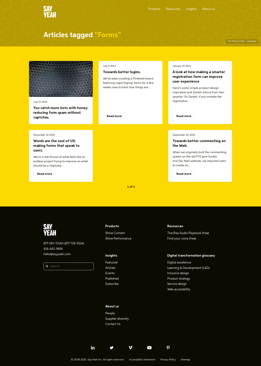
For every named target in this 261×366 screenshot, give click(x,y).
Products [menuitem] (154, 9)
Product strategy (178, 278)
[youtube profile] (149, 348)
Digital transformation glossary (191, 255)
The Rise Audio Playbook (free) (188, 233)
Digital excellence (179, 262)
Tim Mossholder (236, 41)
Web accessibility (178, 289)
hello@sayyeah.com (57, 254)
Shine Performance (118, 238)
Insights (111, 255)
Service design (177, 284)
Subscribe (112, 284)
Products (112, 226)
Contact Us (112, 324)
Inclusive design (178, 273)
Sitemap (185, 359)
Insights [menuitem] (191, 9)
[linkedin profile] (93, 348)
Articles (110, 268)
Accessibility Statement (142, 359)
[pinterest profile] (168, 348)
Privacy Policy (168, 359)
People (110, 313)
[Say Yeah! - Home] (50, 12)
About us (112, 306)
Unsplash (252, 41)
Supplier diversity (117, 318)
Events (110, 273)
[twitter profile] (112, 348)
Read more (114, 116)
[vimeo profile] (130, 348)
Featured (111, 262)
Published (112, 278)
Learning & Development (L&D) (188, 268)
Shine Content (115, 233)
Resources (175, 226)
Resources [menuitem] (173, 9)
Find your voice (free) (181, 238)
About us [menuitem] (208, 9)
